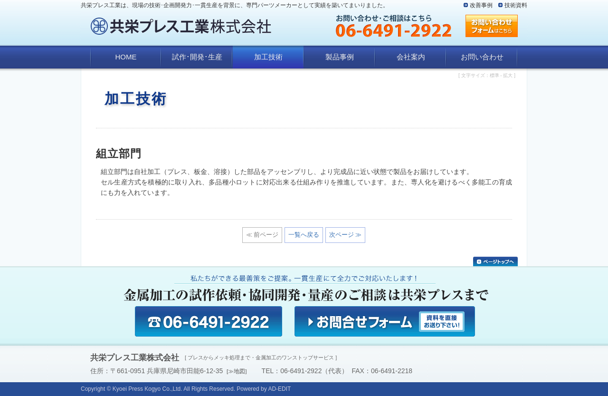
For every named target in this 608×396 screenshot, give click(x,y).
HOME (126, 57)
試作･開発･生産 (197, 57)
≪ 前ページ (262, 234)
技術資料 (515, 5)
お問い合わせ (482, 57)
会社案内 (411, 57)
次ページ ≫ (345, 234)
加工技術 (268, 57)
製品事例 (339, 57)
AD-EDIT (279, 389)
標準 (494, 75)
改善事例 (481, 5)
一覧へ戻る (303, 234)
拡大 (508, 75)
